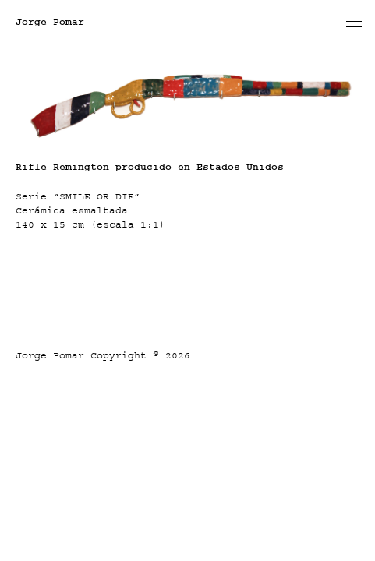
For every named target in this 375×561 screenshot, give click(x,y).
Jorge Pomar (50, 21)
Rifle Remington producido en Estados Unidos (150, 166)
